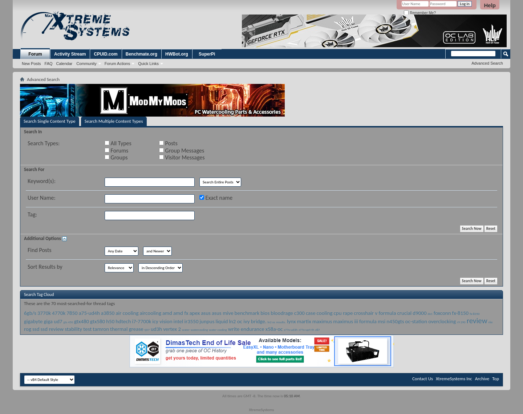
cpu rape (343, 313)
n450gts (395, 321)
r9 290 (461, 322)
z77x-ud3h (290, 330)
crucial (404, 313)
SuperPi (207, 54)
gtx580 (97, 321)
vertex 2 (172, 329)
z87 (317, 330)
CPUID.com (105, 54)
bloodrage (282, 313)
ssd (36, 329)
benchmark (247, 313)
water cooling (218, 330)
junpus (207, 321)
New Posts (31, 63)
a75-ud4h (89, 313)
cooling (325, 313)
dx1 (430, 314)
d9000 (419, 313)
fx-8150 (460, 313)
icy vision (162, 321)
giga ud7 (53, 321)
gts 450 (68, 322)
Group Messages (181, 150)
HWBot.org (176, 54)
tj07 (147, 330)
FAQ (49, 63)
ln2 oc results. (276, 322)
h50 (110, 321)
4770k (58, 313)
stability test (78, 329)
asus (206, 313)
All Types (118, 143)
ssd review (52, 329)
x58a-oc (274, 329)
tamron (101, 329)
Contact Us (422, 378)
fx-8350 (474, 314)
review (477, 320)
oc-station (416, 321)
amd (167, 313)
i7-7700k (141, 321)
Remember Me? (419, 13)
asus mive (223, 313)
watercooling (199, 330)
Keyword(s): (42, 181)
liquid (221, 321)
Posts (168, 143)
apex (194, 313)
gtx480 (81, 321)
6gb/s (30, 313)
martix (304, 321)
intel (178, 321)
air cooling (126, 313)
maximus (322, 321)
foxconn (442, 313)
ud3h (156, 329)
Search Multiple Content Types (114, 121)
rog (27, 329)
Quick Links (148, 63)
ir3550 (191, 321)
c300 (299, 313)
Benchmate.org (141, 54)
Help (490, 5)
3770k (44, 313)
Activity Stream (70, 54)
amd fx (180, 313)
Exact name (215, 197)
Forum (35, 54)
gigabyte (33, 321)
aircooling (150, 313)
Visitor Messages (182, 157)
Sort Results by (45, 266)
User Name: (42, 197)
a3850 (108, 313)
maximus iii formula (355, 321)
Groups (116, 157)
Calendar (64, 63)
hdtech (123, 321)
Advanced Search (487, 63)
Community (86, 63)
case (311, 313)
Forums (116, 150)
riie (490, 322)
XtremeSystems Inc (454, 378)
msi (381, 321)
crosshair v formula (375, 313)
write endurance (246, 329)
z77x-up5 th (306, 330)
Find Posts (40, 250)
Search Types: (44, 143)
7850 (71, 313)
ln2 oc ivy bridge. (247, 321)
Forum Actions (117, 63)
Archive (482, 378)
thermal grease (126, 329)
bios (264, 313)
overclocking (442, 321)
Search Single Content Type (50, 121)
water (186, 330)
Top (495, 378)
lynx (291, 321)
